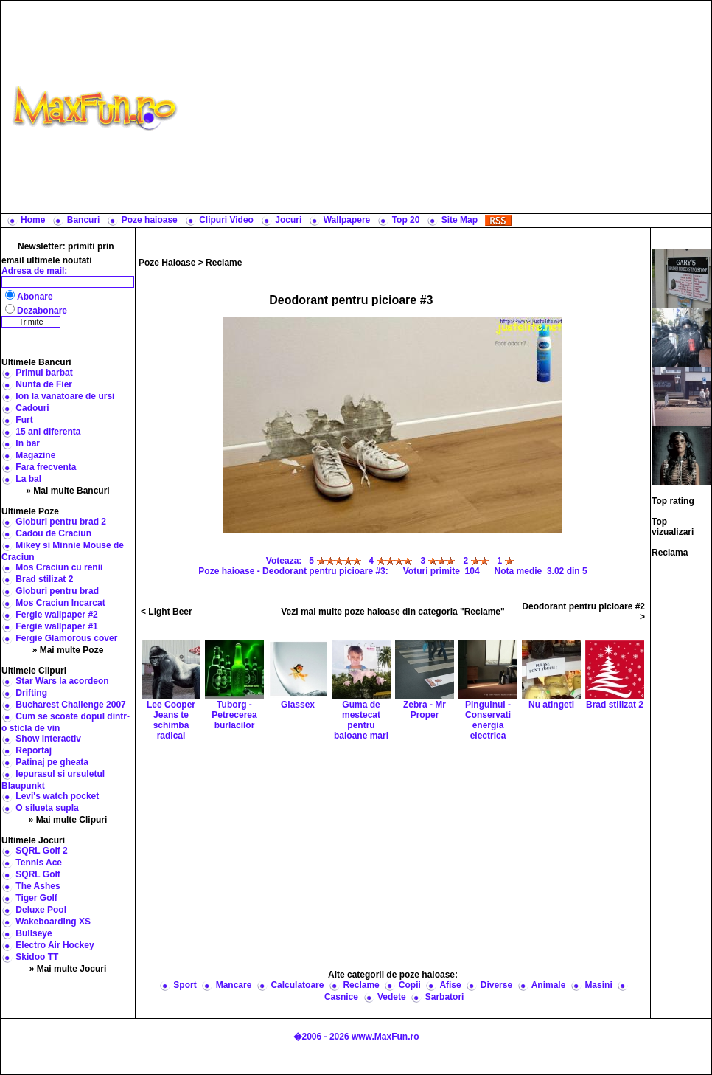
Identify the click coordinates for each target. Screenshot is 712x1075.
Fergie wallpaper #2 (56, 614)
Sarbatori (444, 997)
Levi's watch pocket (57, 796)
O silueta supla (46, 808)
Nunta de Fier (43, 384)
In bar (27, 443)
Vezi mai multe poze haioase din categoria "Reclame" (393, 611)
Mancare (234, 985)
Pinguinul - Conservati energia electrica (487, 702)
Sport (184, 985)
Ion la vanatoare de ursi (64, 396)
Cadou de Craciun (53, 533)
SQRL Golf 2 (41, 851)
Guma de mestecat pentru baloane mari (361, 702)
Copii (410, 985)
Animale (548, 985)
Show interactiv (48, 738)
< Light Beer (166, 611)
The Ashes (37, 886)
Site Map (459, 220)
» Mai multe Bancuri (67, 490)
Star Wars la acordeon (61, 681)
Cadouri (32, 408)
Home (33, 220)
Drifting (31, 693)
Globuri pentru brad (57, 591)
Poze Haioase (167, 262)
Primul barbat (43, 372)
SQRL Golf (37, 874)
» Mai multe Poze (68, 650)
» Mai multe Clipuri (68, 820)
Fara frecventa (45, 467)
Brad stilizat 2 (44, 579)
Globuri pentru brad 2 (60, 521)
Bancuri (83, 220)
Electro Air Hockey (54, 945)
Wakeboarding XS (53, 921)
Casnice (341, 997)
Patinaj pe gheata (51, 762)
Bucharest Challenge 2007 (70, 704)
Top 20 (406, 220)
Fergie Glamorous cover (66, 638)
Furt (23, 420)
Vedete (391, 997)
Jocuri (288, 220)
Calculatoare (297, 985)
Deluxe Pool (40, 910)
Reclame (224, 262)
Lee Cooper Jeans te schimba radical (171, 702)
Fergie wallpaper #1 (56, 626)
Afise (450, 985)
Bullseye (33, 933)
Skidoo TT (36, 957)
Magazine (35, 455)
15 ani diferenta (47, 431)
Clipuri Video (226, 220)
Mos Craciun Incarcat (60, 603)
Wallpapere (347, 220)
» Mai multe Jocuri (68, 969)
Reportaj (33, 750)
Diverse (496, 985)
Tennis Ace (38, 862)
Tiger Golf (36, 898)
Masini (598, 985)
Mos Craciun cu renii (58, 567)
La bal (28, 479)
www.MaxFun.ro (385, 1036)
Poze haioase (150, 220)
